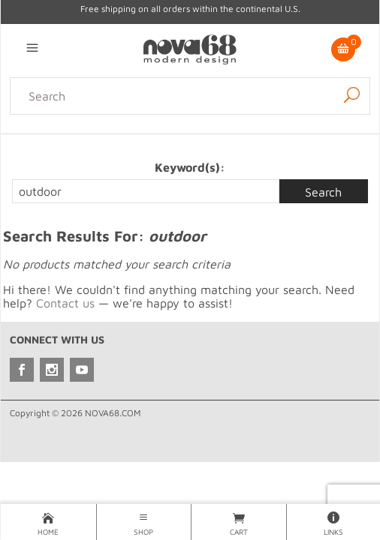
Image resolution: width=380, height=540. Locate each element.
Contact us (65, 303)
